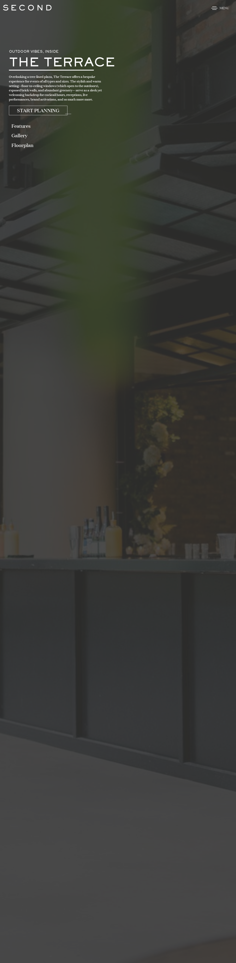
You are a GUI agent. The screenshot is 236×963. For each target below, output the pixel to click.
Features (21, 126)
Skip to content (17, 18)
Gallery (19, 135)
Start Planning (38, 110)
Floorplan (23, 145)
